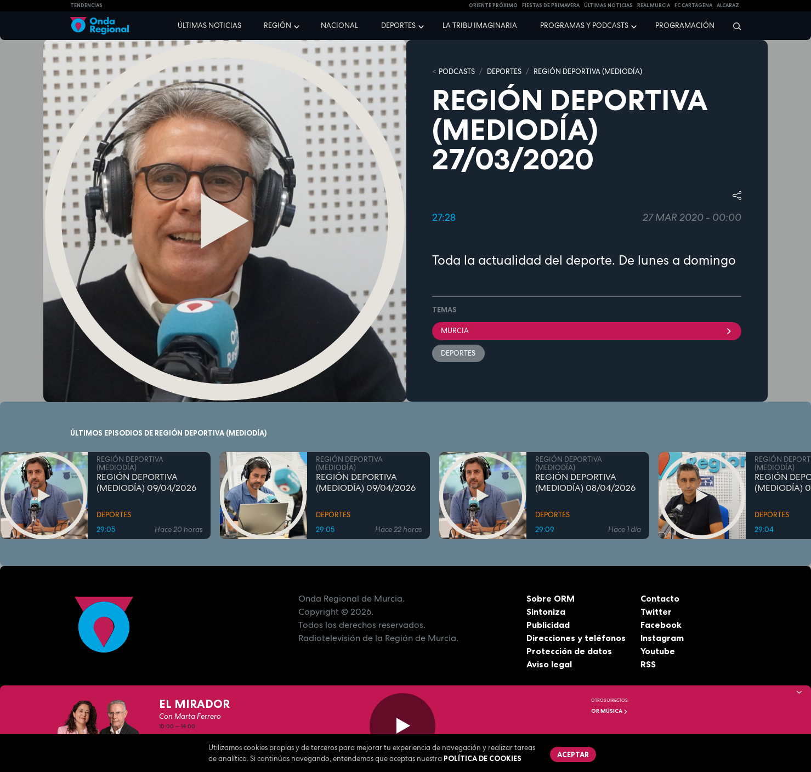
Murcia (586, 330)
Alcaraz (728, 5)
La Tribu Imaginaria (480, 25)
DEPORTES (504, 71)
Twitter (656, 611)
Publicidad (548, 624)
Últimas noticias (209, 25)
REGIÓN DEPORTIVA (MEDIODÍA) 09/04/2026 (146, 483)
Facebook (661, 624)
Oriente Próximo (493, 5)
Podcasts (457, 71)
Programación (684, 25)
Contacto (659, 598)
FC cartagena (693, 5)
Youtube (657, 650)
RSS (648, 664)
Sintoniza (545, 611)
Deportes (398, 25)
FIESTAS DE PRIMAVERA (551, 5)
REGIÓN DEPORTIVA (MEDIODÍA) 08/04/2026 (585, 483)
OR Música (609, 710)
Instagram (662, 637)
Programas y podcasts (584, 25)
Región (277, 25)
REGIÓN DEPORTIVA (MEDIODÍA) (588, 71)
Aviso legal (549, 664)
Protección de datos (569, 650)
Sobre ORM (550, 598)
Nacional (339, 25)
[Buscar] (733, 25)
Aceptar (573, 754)
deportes (458, 353)
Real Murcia (653, 5)
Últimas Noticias (608, 5)
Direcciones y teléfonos (576, 637)
